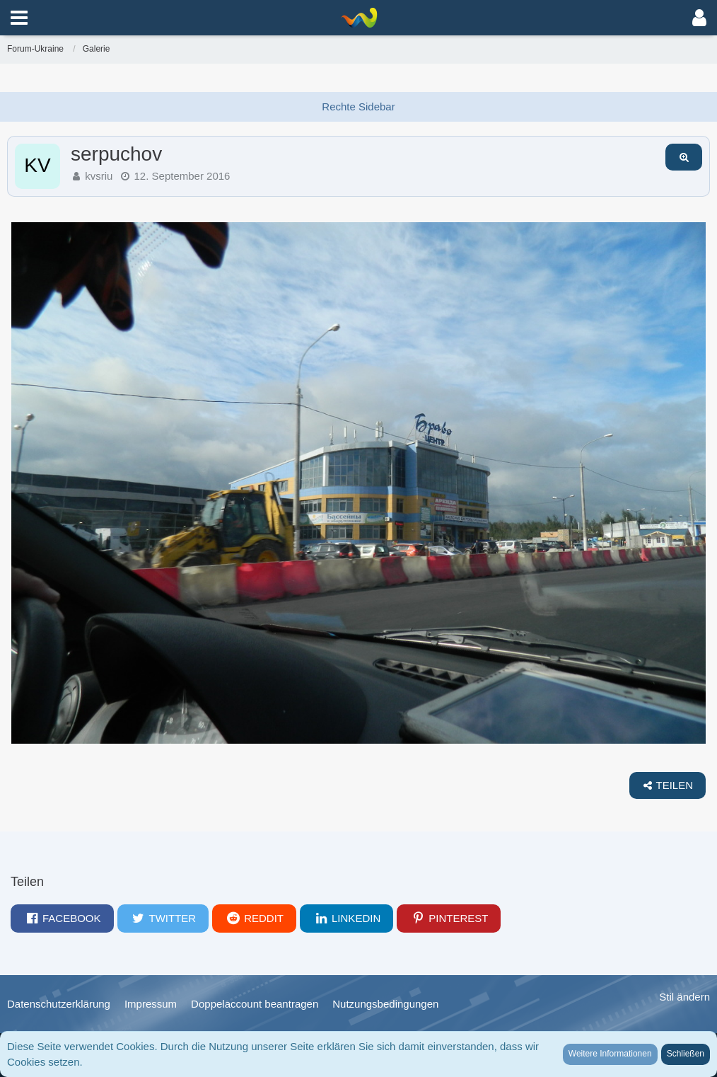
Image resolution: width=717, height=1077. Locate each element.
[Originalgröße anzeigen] (683, 157)
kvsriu (98, 176)
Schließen (685, 1054)
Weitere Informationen (610, 1054)
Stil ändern (684, 997)
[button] (19, 17)
